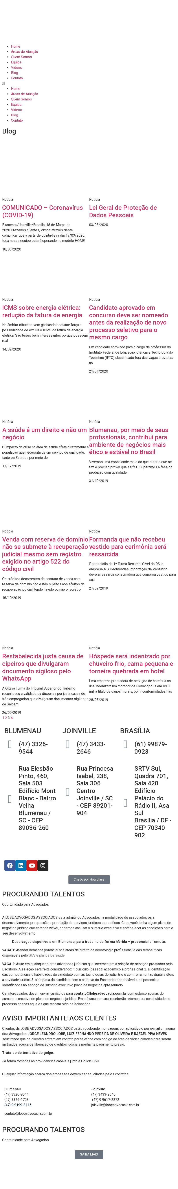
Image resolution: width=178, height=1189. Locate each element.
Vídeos (16, 67)
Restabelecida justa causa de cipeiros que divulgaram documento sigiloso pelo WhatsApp (42, 667)
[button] (89, 83)
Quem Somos (21, 57)
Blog (14, 73)
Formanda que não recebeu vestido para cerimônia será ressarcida (127, 547)
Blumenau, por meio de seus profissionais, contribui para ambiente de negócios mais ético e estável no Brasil (128, 441)
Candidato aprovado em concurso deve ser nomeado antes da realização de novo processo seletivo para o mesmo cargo (128, 322)
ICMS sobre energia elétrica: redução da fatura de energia (42, 311)
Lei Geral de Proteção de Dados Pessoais (123, 211)
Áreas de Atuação (24, 52)
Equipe (16, 62)
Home (15, 46)
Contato (17, 78)
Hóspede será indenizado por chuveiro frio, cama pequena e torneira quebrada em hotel (131, 664)
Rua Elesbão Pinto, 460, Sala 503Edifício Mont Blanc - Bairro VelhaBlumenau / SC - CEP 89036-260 (37, 798)
